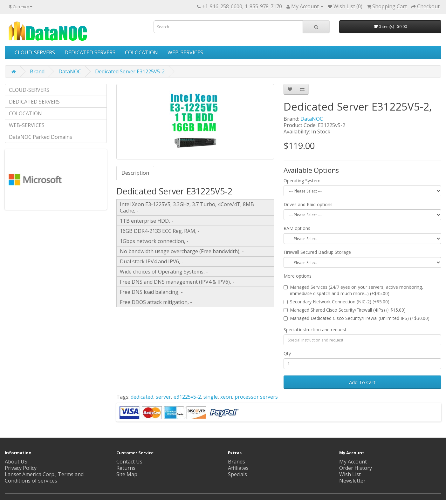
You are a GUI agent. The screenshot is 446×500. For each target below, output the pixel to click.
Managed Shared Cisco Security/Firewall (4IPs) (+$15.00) (345, 310)
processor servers (256, 396)
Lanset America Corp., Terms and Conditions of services (44, 477)
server (163, 396)
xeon (226, 396)
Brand (37, 71)
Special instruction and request (315, 330)
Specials (237, 474)
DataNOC (69, 71)
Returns (125, 467)
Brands (236, 461)
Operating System (302, 181)
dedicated (142, 396)
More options (298, 276)
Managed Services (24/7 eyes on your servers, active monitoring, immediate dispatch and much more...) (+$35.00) (353, 290)
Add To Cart (362, 382)
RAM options (297, 228)
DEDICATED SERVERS (90, 52)
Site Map (126, 474)
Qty (287, 353)
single (210, 396)
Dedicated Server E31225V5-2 (130, 71)
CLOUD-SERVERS (35, 52)
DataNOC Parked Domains (40, 136)
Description (135, 172)
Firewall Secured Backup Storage (317, 252)
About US (16, 461)
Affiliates (238, 467)
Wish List (350, 474)
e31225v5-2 (187, 396)
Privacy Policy (21, 467)
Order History (355, 467)
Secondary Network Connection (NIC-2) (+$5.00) (336, 302)
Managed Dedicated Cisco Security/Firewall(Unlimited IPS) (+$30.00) (356, 318)
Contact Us (129, 461)
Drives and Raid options (308, 204)
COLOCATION (141, 52)
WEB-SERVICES (185, 52)
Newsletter (352, 480)
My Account (353, 461)
